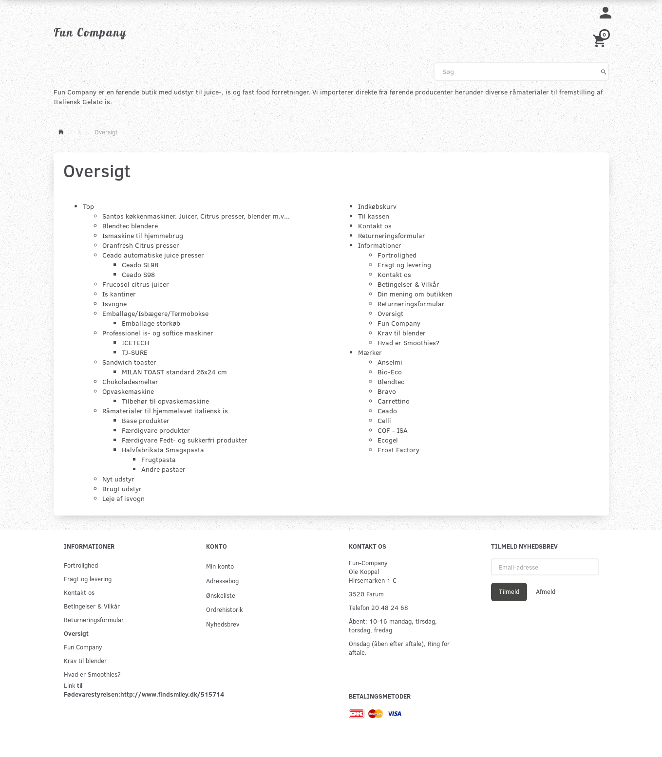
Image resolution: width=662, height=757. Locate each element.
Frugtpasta (158, 459)
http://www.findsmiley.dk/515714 (172, 694)
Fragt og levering (404, 264)
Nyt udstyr (118, 478)
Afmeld (545, 591)
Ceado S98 (138, 274)
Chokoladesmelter (130, 381)
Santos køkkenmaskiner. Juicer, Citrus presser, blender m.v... (196, 216)
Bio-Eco (390, 371)
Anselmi (390, 362)
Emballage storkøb (151, 323)
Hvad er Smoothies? (408, 342)
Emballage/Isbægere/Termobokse (155, 313)
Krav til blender (402, 332)
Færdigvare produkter (156, 430)
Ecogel (388, 439)
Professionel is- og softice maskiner (157, 332)
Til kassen (373, 216)
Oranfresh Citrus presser (140, 245)
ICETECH (135, 342)
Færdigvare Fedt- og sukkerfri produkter (184, 439)
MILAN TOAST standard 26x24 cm (174, 371)
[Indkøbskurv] (601, 39)
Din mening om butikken (415, 293)
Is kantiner (119, 293)
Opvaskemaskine (128, 391)
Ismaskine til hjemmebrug (142, 235)
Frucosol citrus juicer (135, 284)
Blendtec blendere (130, 225)
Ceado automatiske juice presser (153, 254)
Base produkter (146, 420)
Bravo (387, 391)
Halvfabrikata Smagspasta (163, 449)
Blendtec (391, 381)
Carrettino (394, 401)
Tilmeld (509, 591)
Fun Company (399, 323)
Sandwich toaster (129, 362)
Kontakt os (375, 225)
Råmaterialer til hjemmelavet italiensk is (165, 410)
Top (88, 206)
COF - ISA (393, 430)
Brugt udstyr (122, 488)
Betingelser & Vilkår (408, 284)
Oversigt (390, 313)
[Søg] (603, 71)
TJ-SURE (135, 352)
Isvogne (114, 303)
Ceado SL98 (140, 264)
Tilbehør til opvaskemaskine (165, 401)
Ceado (387, 410)
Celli (384, 420)
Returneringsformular (391, 235)
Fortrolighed (397, 254)
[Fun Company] (90, 32)
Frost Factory (398, 449)
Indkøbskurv (377, 206)
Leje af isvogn (123, 498)
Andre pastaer (163, 469)
